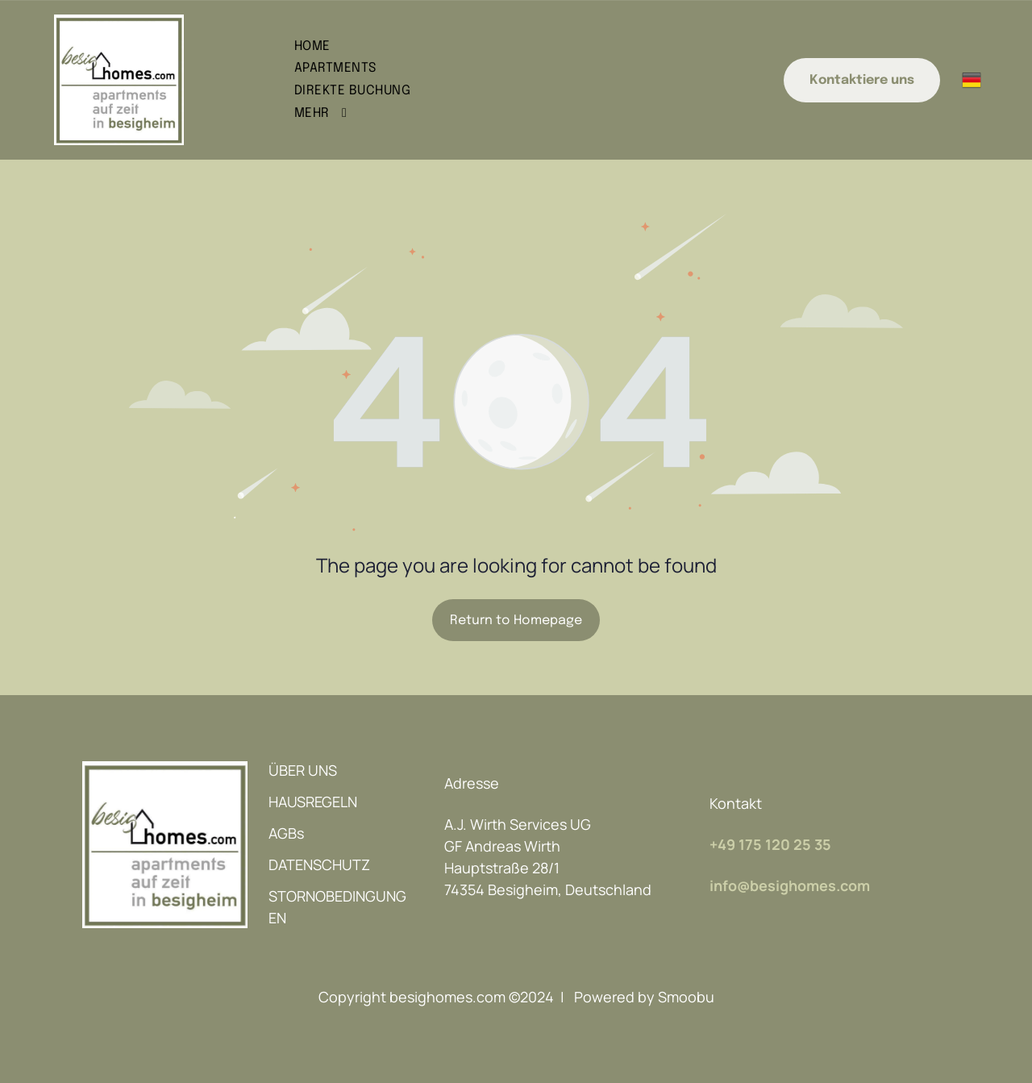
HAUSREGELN (312, 801)
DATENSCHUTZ (319, 864)
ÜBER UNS (302, 770)
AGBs (286, 833)
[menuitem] (497, 46)
